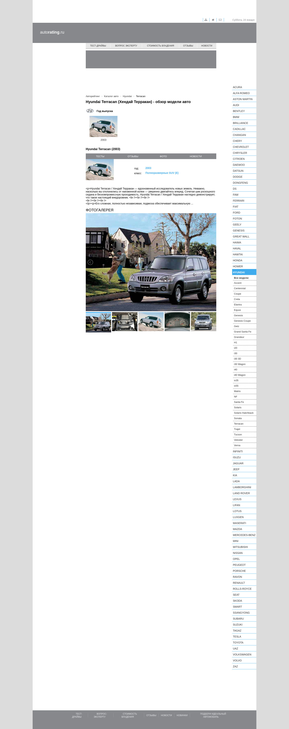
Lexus (237, 499)
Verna (237, 445)
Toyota (238, 642)
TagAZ (237, 630)
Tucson (238, 434)
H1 (235, 342)
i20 (235, 347)
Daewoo (239, 164)
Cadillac (239, 129)
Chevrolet (241, 146)
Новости (206, 45)
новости (196, 156)
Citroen (239, 158)
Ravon (237, 576)
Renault (239, 582)
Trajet (237, 429)
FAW (235, 194)
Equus (237, 310)
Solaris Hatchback (244, 412)
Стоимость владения (160, 45)
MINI (235, 541)
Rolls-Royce (242, 588)
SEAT (236, 594)
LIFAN (236, 505)
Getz (236, 326)
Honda (237, 260)
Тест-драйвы (98, 45)
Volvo (237, 660)
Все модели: (241, 277)
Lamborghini (242, 487)
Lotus (237, 511)
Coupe (237, 293)
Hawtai (238, 254)
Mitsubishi (240, 546)
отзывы (133, 156)
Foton (237, 218)
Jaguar (238, 463)
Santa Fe (239, 402)
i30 (235, 353)
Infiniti (238, 451)
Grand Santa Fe (242, 331)
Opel (236, 558)
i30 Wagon (240, 364)
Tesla (237, 636)
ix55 (236, 385)
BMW (236, 117)
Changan (239, 134)
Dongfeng (240, 182)
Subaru (238, 618)
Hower (238, 266)
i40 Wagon (240, 375)
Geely (237, 224)
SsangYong (241, 612)
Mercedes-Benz (244, 535)
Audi (236, 105)
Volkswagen (242, 654)
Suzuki (237, 624)
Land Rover (241, 493)
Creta (237, 299)
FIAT (235, 206)
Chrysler (240, 152)
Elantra (238, 304)
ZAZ (235, 666)
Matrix (237, 391)
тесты (100, 156)
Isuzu (237, 457)
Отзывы (188, 45)
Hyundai (239, 272)
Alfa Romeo (241, 93)
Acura (237, 87)
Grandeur (239, 337)
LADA (236, 481)
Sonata (238, 418)
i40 (235, 369)
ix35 (236, 380)
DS (234, 188)
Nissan (238, 552)
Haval (237, 248)
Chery (237, 140)
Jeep (236, 469)
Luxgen (238, 517)
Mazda (237, 529)
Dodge (237, 176)
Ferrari (238, 200)
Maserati (239, 523)
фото (163, 156)
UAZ (235, 648)
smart (237, 606)
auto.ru (52, 32)
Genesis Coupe (242, 320)
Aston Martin (242, 99)
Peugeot (239, 564)
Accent (237, 283)
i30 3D (237, 358)
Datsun (238, 170)
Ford (236, 212)
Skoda (237, 600)
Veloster (238, 440)
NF (235, 396)
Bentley (239, 111)
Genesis (238, 230)
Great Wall (241, 236)
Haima (237, 242)
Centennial (240, 288)
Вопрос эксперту (126, 45)
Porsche (239, 570)
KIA (235, 475)
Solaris (237, 407)
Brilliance (240, 123)
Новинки (182, 715)
